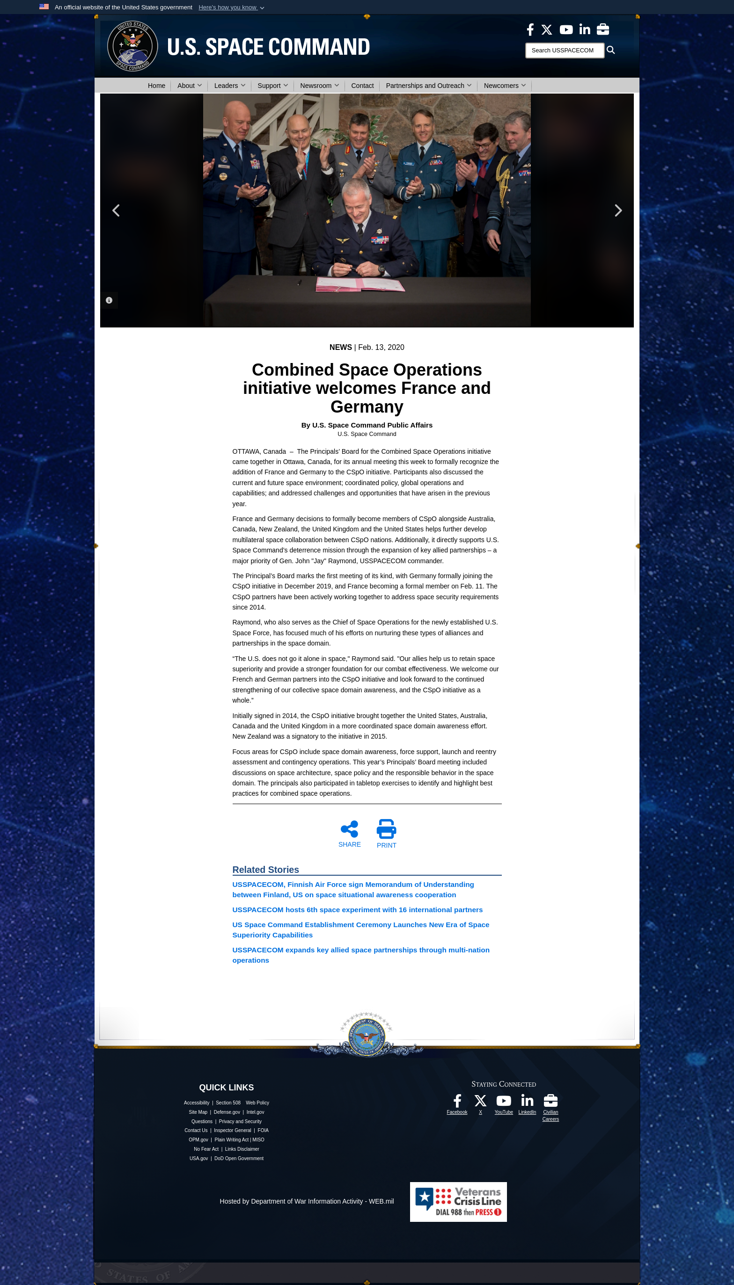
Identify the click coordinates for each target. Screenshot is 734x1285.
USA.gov (199, 1158)
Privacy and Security (240, 1121)
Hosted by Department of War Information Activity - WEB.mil (307, 1201)
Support (273, 85)
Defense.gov (227, 1112)
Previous (116, 210)
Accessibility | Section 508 (212, 1102)
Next (617, 210)
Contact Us (195, 1130)
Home (156, 85)
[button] (232, 7)
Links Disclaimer (242, 1149)
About (189, 85)
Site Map (198, 1112)
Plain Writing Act (232, 1139)
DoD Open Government (239, 1158)
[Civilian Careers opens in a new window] (603, 29)
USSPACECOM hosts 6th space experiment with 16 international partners (358, 910)
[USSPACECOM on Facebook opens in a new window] (530, 29)
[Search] (565, 50)
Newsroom (320, 85)
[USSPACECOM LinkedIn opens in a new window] (585, 29)
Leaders (230, 85)
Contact (363, 85)
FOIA (263, 1130)
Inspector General (232, 1130)
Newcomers (505, 85)
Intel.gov (255, 1112)
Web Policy (257, 1102)
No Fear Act (206, 1149)
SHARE (349, 833)
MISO (258, 1139)
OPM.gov (198, 1139)
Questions (202, 1121)
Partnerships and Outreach (429, 85)
